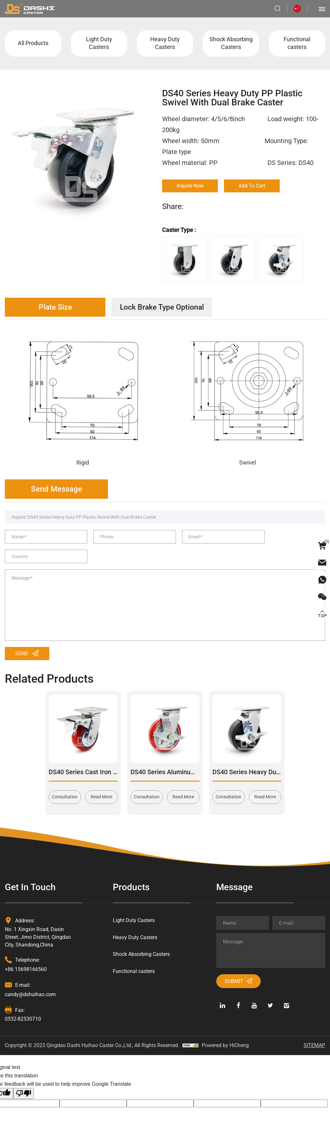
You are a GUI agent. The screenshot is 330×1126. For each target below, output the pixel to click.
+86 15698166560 (26, 954)
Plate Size (56, 308)
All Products (33, 43)
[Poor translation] (23, 1078)
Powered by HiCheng (225, 1030)
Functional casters (297, 43)
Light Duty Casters (99, 43)
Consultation (65, 782)
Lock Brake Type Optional (166, 308)
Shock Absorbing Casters (231, 43)
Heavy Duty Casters (165, 43)
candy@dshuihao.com (30, 980)
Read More (101, 782)
